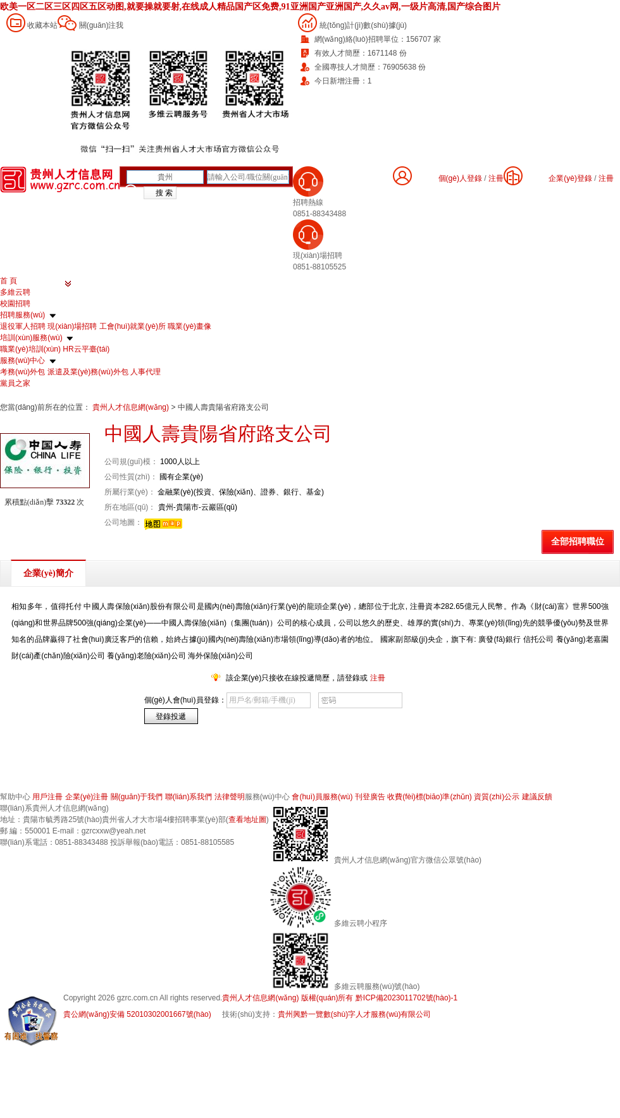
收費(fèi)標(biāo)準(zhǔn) (429, 796)
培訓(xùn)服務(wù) (31, 337)
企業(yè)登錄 (570, 178)
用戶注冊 (47, 796)
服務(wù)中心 (22, 360)
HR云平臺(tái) (86, 349)
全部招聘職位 (577, 541)
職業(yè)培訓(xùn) (30, 349)
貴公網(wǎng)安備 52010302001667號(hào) (137, 1014)
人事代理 (145, 371)
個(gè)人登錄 (460, 178)
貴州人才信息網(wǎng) (131, 407)
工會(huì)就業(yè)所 (132, 326)
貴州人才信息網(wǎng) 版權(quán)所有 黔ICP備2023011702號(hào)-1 (339, 997)
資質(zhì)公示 (496, 796)
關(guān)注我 (101, 25)
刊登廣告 (370, 796)
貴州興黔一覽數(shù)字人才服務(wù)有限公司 (354, 1014)
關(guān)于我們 (137, 796)
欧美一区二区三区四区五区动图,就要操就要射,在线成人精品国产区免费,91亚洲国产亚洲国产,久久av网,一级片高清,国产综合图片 (250, 6)
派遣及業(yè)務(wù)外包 (87, 371)
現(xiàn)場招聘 (72, 326)
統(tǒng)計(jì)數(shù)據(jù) (363, 25)
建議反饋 (537, 796)
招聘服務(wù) (22, 314)
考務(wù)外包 (22, 371)
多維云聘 (15, 292)
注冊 (606, 178)
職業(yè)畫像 (189, 326)
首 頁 (8, 280)
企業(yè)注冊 (87, 796)
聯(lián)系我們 (189, 796)
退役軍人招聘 (23, 326)
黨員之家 (15, 383)
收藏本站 (42, 25)
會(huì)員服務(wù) (322, 796)
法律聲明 (229, 796)
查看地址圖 (247, 819)
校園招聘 (15, 303)
